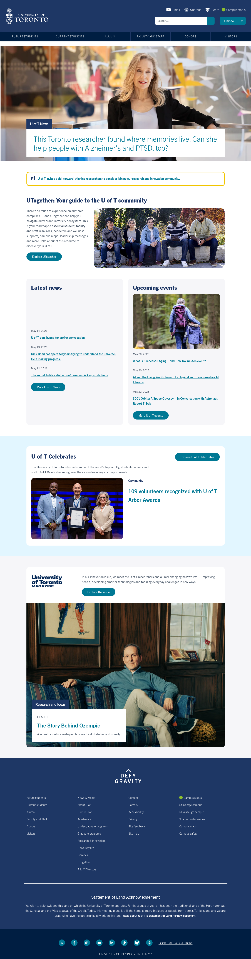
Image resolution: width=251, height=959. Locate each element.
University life (86, 847)
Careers (133, 804)
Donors (190, 36)
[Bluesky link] (137, 942)
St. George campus (190, 804)
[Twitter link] (62, 942)
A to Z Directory (87, 869)
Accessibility (136, 812)
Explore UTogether (44, 256)
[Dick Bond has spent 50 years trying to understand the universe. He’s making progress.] (74, 353)
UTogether (84, 862)
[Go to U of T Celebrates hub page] (125, 465)
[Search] (181, 21)
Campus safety (188, 833)
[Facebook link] (74, 942)
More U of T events (150, 415)
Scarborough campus (192, 819)
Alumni (110, 36)
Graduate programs (89, 833)
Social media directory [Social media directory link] (176, 943)
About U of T (85, 804)
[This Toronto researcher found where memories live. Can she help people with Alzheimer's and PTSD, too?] (125, 140)
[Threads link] (149, 942)
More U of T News (48, 387)
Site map (133, 833)
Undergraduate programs (93, 826)
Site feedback (136, 826)
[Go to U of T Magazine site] (125, 585)
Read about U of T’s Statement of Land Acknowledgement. (159, 915)
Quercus (195, 9)
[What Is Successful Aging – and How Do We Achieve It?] (176, 328)
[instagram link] (87, 942)
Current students (70, 36)
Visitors (231, 36)
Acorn (215, 9)
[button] (233, 21)
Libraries (83, 855)
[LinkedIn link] (112, 942)
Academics (84, 819)
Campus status (236, 9)
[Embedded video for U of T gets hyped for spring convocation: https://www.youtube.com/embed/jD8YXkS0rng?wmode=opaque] (74, 310)
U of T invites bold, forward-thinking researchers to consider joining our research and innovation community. (109, 178)
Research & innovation (91, 840)
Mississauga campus (191, 812)
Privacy (132, 819)
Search (211, 21)
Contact (133, 797)
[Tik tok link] (124, 942)
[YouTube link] (99, 942)
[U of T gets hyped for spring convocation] (74, 317)
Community (135, 480)
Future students (25, 36)
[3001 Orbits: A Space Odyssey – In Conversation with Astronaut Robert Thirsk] (176, 398)
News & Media (86, 797)
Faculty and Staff (150, 36)
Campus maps (188, 826)
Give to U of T (86, 812)
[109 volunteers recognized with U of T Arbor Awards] (77, 508)
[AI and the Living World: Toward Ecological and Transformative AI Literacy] (176, 377)
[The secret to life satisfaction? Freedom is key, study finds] (74, 372)
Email (176, 9)
